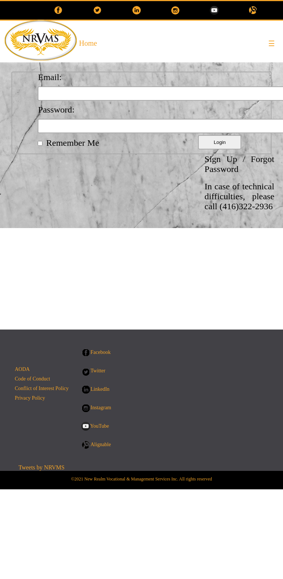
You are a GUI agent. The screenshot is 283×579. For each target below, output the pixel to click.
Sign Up (221, 159)
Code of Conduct (32, 379)
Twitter (98, 370)
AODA (22, 369)
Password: (56, 109)
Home (88, 43)
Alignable (101, 444)
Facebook (100, 352)
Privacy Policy (30, 398)
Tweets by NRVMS (41, 467)
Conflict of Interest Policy (42, 388)
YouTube (99, 426)
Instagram (101, 407)
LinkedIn (100, 389)
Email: (50, 77)
